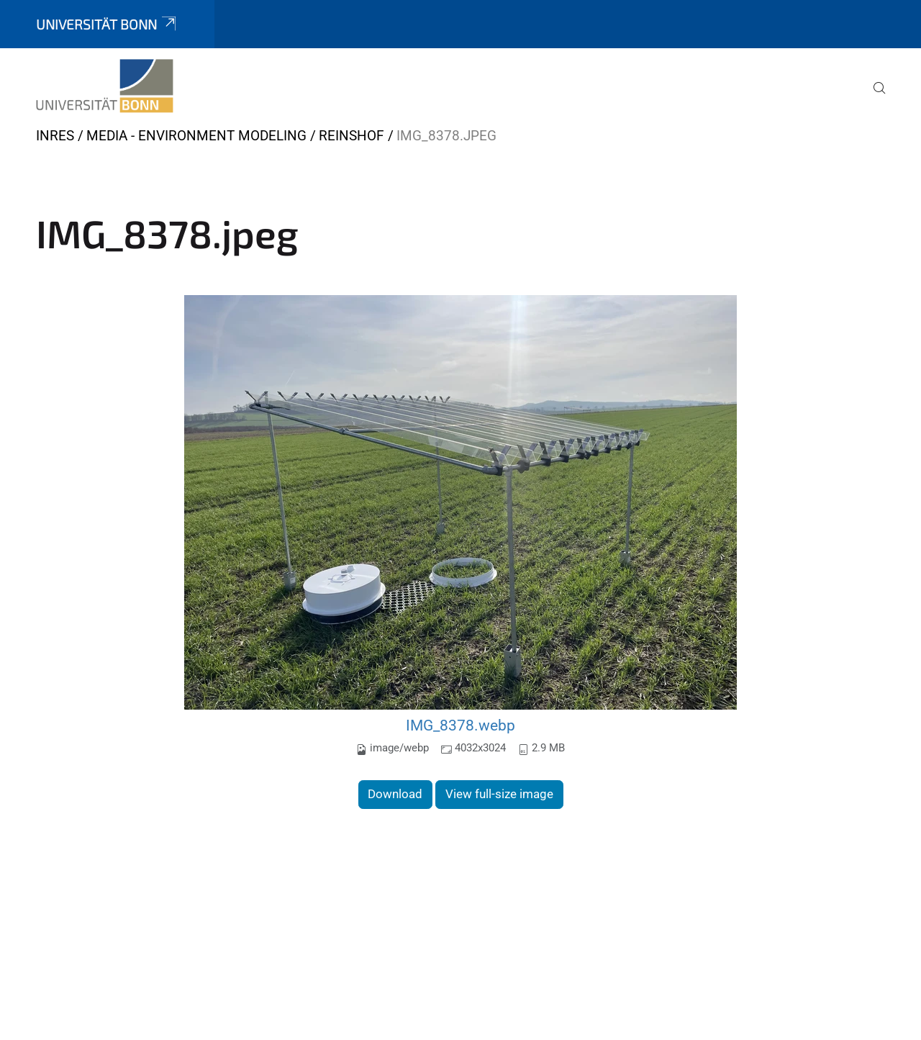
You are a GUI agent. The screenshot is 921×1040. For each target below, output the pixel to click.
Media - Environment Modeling (196, 135)
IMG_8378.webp (460, 725)
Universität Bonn (107, 24)
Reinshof (351, 135)
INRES (55, 135)
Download (395, 794)
